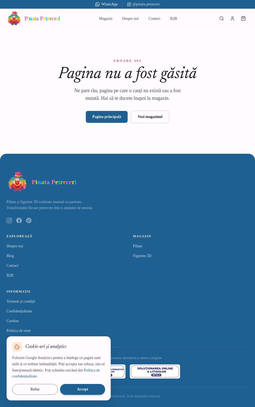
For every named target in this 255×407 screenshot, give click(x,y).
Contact (154, 19)
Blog (10, 256)
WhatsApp (106, 4)
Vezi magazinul (150, 117)
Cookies (13, 321)
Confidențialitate (19, 311)
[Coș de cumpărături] (243, 18)
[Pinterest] (29, 220)
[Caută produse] (221, 18)
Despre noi (130, 19)
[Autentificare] (232, 18)
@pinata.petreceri (143, 4)
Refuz (34, 389)
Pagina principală (106, 117)
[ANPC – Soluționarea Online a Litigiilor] (155, 371)
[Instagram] (9, 220)
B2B (173, 19)
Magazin (105, 19)
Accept (82, 389)
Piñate (138, 246)
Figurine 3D (142, 256)
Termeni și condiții (21, 301)
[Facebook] (19, 220)
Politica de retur (19, 331)
